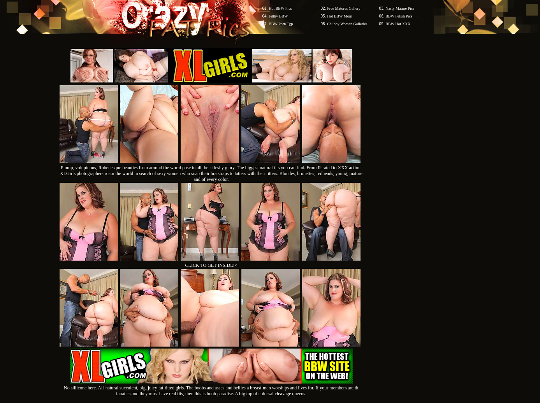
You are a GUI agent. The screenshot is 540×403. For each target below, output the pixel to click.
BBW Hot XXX (397, 24)
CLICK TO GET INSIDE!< (211, 265)
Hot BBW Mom (339, 16)
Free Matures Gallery (344, 8)
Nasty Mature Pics (399, 8)
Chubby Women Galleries (347, 24)
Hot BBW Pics (280, 8)
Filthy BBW (278, 16)
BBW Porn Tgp (281, 24)
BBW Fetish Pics (398, 16)
